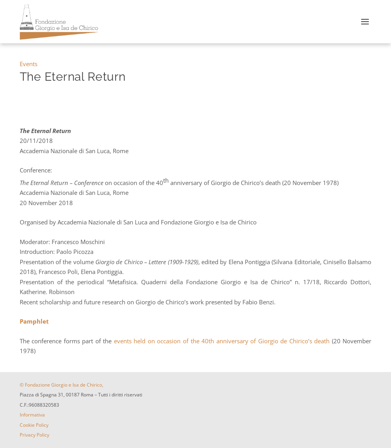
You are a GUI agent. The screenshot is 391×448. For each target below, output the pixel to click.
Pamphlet (34, 321)
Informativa (32, 414)
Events (28, 64)
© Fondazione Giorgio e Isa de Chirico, (61, 384)
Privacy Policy (34, 434)
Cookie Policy (34, 425)
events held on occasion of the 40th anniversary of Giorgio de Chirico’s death (223, 341)
